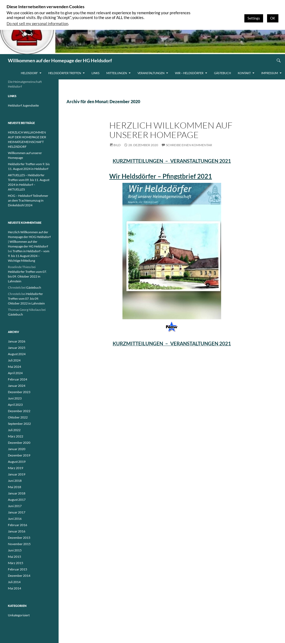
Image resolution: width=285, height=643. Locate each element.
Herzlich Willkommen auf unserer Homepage (170, 130)
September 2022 (19, 424)
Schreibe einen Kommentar (189, 145)
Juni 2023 (15, 398)
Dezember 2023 (19, 392)
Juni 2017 (15, 506)
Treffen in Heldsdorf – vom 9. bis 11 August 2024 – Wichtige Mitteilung (28, 256)
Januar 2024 (16, 386)
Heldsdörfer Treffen (64, 73)
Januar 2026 (16, 341)
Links (95, 73)
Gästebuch (222, 73)
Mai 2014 (14, 588)
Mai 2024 (14, 367)
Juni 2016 (15, 519)
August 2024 (17, 354)
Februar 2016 (17, 525)
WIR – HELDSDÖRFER (189, 73)
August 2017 (17, 500)
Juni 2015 (15, 550)
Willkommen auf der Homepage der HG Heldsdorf (60, 60)
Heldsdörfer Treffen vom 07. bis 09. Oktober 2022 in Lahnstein (27, 276)
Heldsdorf (29, 73)
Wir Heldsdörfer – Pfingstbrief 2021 (160, 176)
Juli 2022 (14, 430)
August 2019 (17, 462)
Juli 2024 (14, 360)
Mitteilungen (116, 73)
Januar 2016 (16, 531)
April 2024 (15, 373)
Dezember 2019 (19, 455)
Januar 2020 (16, 449)
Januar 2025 (16, 348)
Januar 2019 (16, 474)
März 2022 (15, 436)
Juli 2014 (14, 582)
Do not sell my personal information (37, 23)
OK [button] (272, 18)
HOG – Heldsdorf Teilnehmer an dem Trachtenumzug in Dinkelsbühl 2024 (28, 200)
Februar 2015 (17, 569)
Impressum (269, 73)
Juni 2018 (15, 481)
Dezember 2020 (19, 443)
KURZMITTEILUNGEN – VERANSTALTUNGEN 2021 (172, 161)
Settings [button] (254, 18)
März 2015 (15, 563)
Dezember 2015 (19, 538)
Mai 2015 (14, 557)
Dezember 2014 (19, 576)
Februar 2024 (17, 379)
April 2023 (15, 405)
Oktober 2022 (18, 417)
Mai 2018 (14, 487)
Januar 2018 (16, 493)
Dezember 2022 (19, 411)
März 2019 (15, 468)
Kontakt (244, 73)
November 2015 (19, 544)
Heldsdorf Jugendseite (23, 105)
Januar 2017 (16, 512)
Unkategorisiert (19, 615)
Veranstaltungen (150, 73)
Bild (117, 145)
